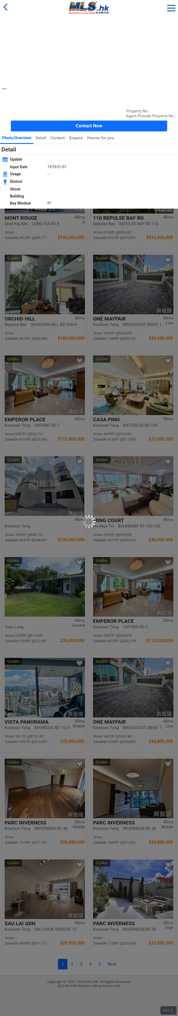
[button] (171, 7)
